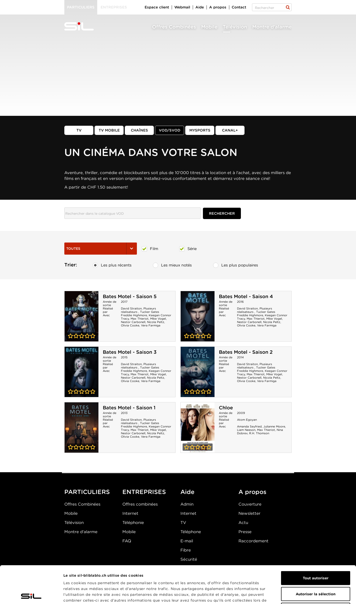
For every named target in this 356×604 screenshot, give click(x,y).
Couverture (249, 504)
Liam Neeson (246, 430)
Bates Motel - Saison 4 (246, 296)
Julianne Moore (274, 426)
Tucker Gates (149, 312)
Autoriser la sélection (315, 556)
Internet (130, 513)
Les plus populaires (235, 265)
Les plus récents (112, 265)
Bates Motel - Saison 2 (246, 352)
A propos (217, 7)
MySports (199, 130)
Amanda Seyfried (249, 426)
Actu (243, 522)
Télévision (235, 27)
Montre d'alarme (272, 27)
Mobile (209, 27)
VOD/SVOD (169, 130)
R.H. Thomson (259, 433)
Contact (239, 7)
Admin (186, 504)
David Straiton (131, 308)
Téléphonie (133, 522)
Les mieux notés (172, 265)
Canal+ (230, 130)
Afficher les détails (272, 594)
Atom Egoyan (247, 419)
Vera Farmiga (150, 325)
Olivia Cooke (130, 325)
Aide (199, 7)
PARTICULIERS (87, 491)
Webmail (182, 7)
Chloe (226, 408)
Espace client (157, 7)
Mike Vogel (158, 318)
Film (150, 248)
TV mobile (109, 130)
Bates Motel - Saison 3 (129, 352)
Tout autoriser (315, 540)
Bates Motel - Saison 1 (129, 408)
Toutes (100, 249)
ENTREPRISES (144, 491)
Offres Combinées (174, 27)
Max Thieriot (139, 318)
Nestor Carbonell (133, 322)
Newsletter (249, 513)
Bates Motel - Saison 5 (129, 296)
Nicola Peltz (155, 322)
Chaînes (139, 130)
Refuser (316, 572)
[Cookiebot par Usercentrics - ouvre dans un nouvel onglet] (31, 594)
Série (188, 248)
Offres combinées (140, 504)
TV (79, 130)
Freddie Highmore (134, 315)
